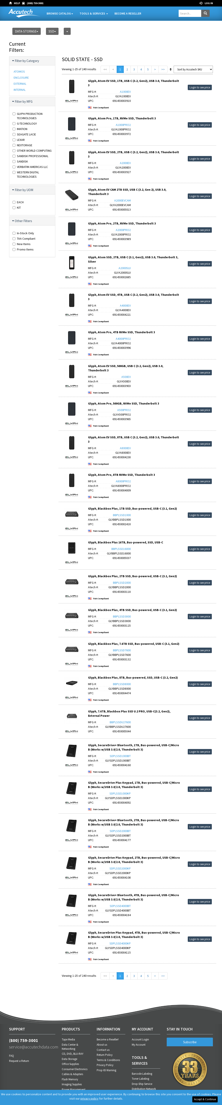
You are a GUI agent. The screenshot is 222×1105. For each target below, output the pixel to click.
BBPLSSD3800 (122, 616)
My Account (138, 1044)
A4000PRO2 (123, 339)
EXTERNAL (20, 84)
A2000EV (125, 163)
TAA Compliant (24, 238)
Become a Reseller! (108, 1039)
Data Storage (69, 1059)
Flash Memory (70, 1079)
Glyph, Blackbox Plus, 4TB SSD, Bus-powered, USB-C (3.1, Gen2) (132, 610)
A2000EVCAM (122, 200)
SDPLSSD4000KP (120, 943)
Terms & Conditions (108, 1060)
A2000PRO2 (123, 230)
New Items (22, 244)
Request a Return (19, 1061)
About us (102, 1044)
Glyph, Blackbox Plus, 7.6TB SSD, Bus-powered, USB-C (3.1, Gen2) (133, 644)
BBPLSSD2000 (122, 583)
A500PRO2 (124, 410)
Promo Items (23, 249)
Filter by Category (26, 61)
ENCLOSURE (21, 78)
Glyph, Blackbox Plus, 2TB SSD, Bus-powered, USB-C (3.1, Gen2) (132, 576)
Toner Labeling (140, 1079)
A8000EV (125, 448)
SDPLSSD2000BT (120, 831)
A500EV (126, 377)
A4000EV (125, 305)
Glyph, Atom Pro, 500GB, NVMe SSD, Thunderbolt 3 (123, 403)
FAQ (11, 1056)
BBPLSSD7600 (122, 650)
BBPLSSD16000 (121, 549)
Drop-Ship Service (142, 1084)
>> (163, 69)
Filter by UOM (23, 190)
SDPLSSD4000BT (120, 906)
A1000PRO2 (123, 125)
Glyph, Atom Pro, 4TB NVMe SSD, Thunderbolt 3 (121, 332)
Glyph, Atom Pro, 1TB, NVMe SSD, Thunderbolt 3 (122, 118)
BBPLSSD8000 (122, 684)
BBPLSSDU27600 (120, 722)
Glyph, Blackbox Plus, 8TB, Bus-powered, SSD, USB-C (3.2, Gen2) (133, 677)
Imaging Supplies (72, 1084)
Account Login (140, 1039)
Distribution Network (144, 1089)
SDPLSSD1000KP (120, 793)
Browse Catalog (60, 13)
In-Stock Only (23, 233)
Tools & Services (94, 13)
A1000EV (125, 92)
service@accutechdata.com (32, 1047)
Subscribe (190, 1042)
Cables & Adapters (72, 1074)
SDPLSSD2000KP (120, 868)
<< (105, 69)
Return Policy (105, 1055)
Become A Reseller (127, 13)
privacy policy (89, 1098)
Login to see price (199, 87)
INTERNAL (20, 90)
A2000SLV (125, 268)
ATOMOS (19, 71)
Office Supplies (70, 1064)
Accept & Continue (205, 1099)
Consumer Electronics (74, 1069)
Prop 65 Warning (106, 1070)
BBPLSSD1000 (122, 515)
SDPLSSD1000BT (120, 756)
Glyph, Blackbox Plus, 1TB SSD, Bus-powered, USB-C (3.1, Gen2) (132, 508)
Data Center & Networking (70, 1047)
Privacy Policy (105, 1065)
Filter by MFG (23, 101)
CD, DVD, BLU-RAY (72, 1054)
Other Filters (22, 221)
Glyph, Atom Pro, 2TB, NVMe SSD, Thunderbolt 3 (122, 223)
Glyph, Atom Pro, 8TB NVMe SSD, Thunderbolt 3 (121, 475)
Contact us (103, 1050)
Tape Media (68, 1039)
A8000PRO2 (123, 481)
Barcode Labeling (142, 1074)
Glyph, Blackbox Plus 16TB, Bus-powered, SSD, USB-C (125, 542)
